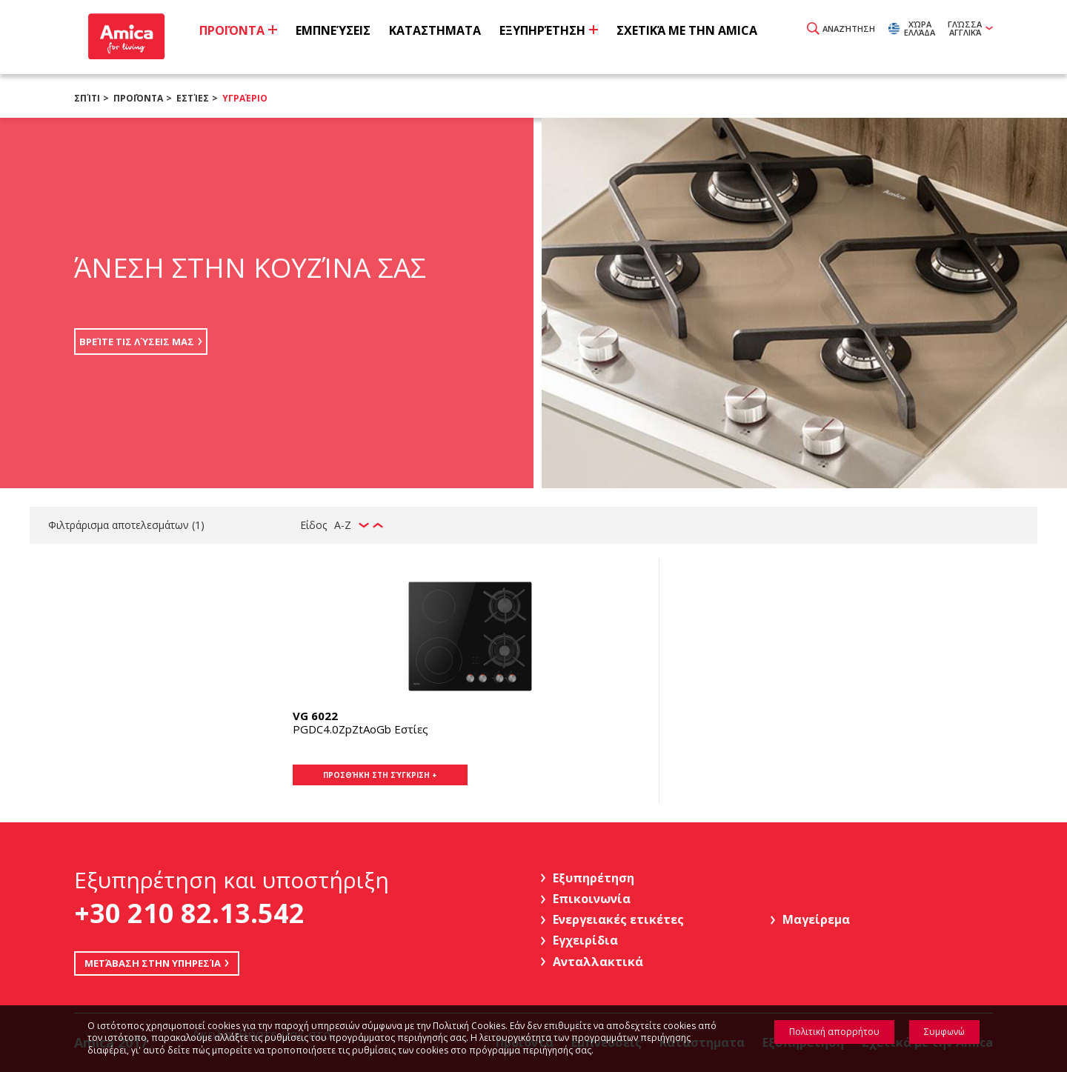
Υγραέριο (244, 98)
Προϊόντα (138, 98)
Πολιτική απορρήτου (834, 1031)
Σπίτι (87, 98)
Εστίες (192, 98)
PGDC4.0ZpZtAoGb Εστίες (360, 729)
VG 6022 (315, 715)
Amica (128, 37)
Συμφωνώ (944, 1031)
